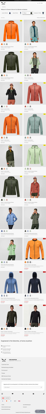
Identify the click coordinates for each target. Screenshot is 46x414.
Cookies (3, 404)
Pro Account (4, 370)
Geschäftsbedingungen (27, 404)
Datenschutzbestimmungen (6, 407)
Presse (3, 373)
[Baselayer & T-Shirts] (39, 13)
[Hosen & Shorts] (17, 13)
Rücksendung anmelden (7, 367)
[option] (2, 44)
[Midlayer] (28, 13)
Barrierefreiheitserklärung (6, 409)
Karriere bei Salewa (6, 379)
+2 (32, 262)
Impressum (25, 407)
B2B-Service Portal (6, 376)
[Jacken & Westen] (6, 13)
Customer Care (5, 364)
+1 (8, 295)
